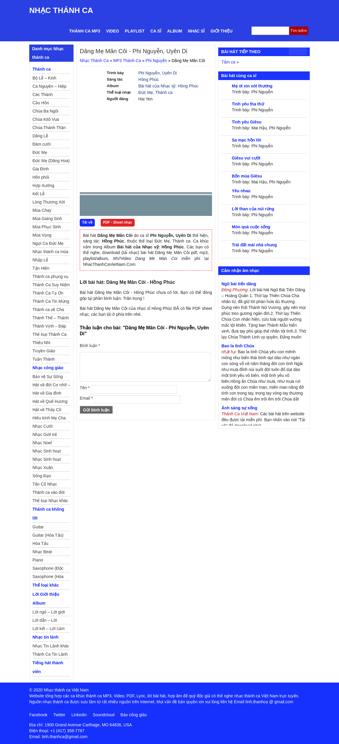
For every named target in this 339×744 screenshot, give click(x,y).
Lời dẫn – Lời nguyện (44, 621)
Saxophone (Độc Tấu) (47, 569)
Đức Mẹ (145, 92)
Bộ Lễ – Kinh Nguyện (44, 79)
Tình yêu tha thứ (248, 104)
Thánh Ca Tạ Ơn (47, 293)
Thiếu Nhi (41, 342)
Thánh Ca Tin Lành (50, 654)
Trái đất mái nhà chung (254, 244)
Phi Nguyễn (156, 60)
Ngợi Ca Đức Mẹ (47, 243)
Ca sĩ (155, 31)
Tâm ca (228, 62)
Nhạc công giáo (47, 367)
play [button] (103, 206)
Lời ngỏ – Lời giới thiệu (48, 613)
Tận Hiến (40, 268)
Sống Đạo (41, 475)
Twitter (59, 714)
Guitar (38, 527)
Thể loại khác (45, 585)
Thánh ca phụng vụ (50, 276)
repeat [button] (137, 207)
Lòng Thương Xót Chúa (48, 203)
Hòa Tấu (40, 543)
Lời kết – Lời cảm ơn (48, 629)
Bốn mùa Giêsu (247, 176)
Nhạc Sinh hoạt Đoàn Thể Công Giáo (47, 452)
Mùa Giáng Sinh (47, 218)
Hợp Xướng (43, 185)
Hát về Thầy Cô (46, 409)
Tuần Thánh (43, 359)
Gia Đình (40, 169)
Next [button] (118, 207)
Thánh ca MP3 (84, 31)
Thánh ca (163, 92)
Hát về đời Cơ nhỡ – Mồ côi (51, 385)
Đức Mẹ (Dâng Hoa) (51, 160)
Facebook (38, 714)
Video (112, 31)
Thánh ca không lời (48, 513)
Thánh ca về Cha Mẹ (48, 310)
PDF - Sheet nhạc (117, 222)
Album (174, 31)
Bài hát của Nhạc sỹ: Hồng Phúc (168, 86)
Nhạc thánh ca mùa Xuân (50, 252)
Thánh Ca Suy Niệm (51, 284)
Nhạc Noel (42, 442)
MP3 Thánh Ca (127, 60)
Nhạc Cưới (42, 426)
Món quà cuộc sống (251, 226)
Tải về (87, 222)
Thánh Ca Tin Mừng (50, 301)
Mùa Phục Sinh (46, 226)
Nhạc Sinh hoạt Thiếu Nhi (46, 460)
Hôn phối (40, 177)
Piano (37, 560)
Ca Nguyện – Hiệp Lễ (49, 87)
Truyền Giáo (43, 351)
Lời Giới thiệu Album (45, 598)
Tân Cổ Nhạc (44, 484)
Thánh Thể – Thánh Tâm (50, 318)
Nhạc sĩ (196, 31)
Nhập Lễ (40, 260)
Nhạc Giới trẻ (44, 434)
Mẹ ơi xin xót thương (252, 86)
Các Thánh (42, 94)
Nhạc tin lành (45, 637)
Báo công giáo (133, 714)
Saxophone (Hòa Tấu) (47, 577)
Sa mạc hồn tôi (246, 140)
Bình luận (90, 345)
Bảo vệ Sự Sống (47, 376)
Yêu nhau (241, 190)
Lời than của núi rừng (253, 208)
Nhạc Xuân (42, 467)
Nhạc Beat (42, 551)
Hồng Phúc (148, 79)
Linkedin (79, 714)
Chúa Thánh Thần (49, 127)
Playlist (134, 31)
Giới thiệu (221, 31)
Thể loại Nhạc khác (50, 500)
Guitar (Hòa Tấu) (47, 535)
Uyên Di (169, 73)
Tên (84, 387)
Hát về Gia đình (46, 393)
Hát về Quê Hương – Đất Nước (50, 402)
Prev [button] (88, 207)
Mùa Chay (41, 210)
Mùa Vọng (41, 235)
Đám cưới (41, 144)
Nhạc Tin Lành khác (50, 646)
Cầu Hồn (40, 102)
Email (86, 398)
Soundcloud (104, 714)
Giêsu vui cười (246, 158)
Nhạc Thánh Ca (61, 10)
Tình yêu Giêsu (246, 122)
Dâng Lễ (40, 136)
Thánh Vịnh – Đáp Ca (49, 327)
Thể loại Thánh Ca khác (49, 335)
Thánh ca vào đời (48, 492)
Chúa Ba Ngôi (45, 111)
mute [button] (172, 206)
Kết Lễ (38, 193)
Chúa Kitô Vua (45, 119)
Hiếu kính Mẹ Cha (49, 418)
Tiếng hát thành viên (47, 667)
